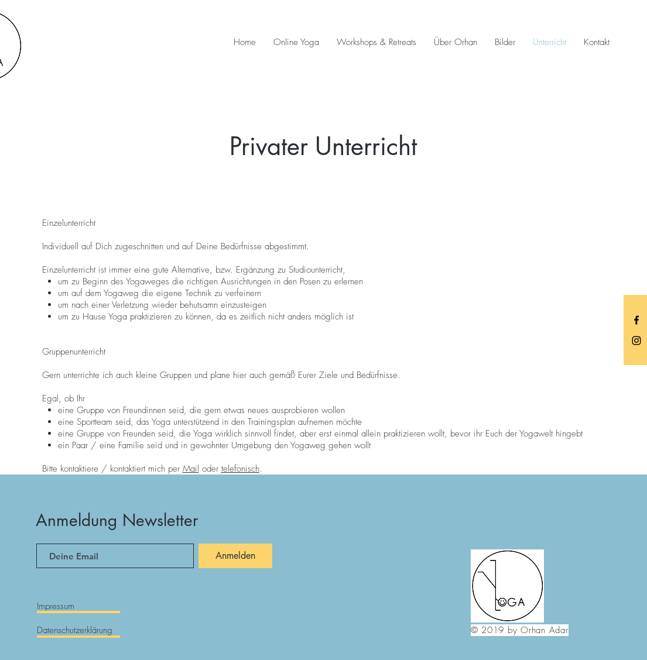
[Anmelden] (235, 556)
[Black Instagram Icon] (636, 340)
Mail (191, 469)
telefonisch (240, 469)
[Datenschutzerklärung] (78, 630)
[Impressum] (78, 606)
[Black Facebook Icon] (636, 320)
